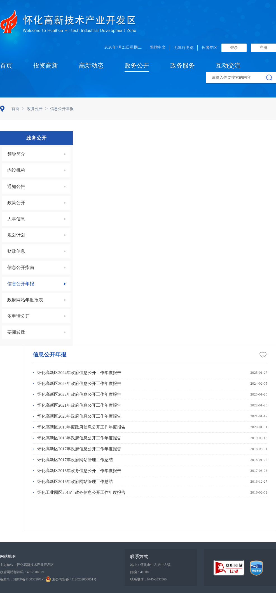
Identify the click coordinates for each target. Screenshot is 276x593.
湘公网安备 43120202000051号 (71, 579)
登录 (234, 48)
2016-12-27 (258, 481)
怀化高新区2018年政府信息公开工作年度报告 (79, 438)
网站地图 (8, 557)
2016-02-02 (258, 492)
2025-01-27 (258, 372)
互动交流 (228, 65)
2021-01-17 (258, 416)
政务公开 (137, 65)
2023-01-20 (258, 394)
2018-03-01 (258, 449)
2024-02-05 (258, 383)
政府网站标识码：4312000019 (22, 572)
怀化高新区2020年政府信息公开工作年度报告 (79, 416)
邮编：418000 (140, 572)
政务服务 (182, 65)
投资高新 (45, 65)
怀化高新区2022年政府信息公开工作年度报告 (79, 394)
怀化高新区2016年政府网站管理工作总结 (75, 481)
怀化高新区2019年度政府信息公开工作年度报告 (81, 427)
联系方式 (139, 557)
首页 (6, 65)
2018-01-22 (258, 460)
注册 (263, 48)
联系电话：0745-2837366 (148, 579)
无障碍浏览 (183, 48)
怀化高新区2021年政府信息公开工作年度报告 (79, 405)
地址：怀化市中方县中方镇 (150, 565)
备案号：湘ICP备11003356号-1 (22, 579)
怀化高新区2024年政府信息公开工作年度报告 (79, 372)
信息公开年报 (49, 354)
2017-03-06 (258, 470)
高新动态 (91, 65)
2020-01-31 (258, 427)
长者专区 (209, 48)
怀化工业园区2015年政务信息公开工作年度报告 (81, 492)
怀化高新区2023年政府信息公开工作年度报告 (79, 383)
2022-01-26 (258, 405)
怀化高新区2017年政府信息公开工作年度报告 (79, 449)
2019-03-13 (258, 438)
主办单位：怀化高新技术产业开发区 (27, 565)
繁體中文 (158, 47)
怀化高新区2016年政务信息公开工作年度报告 (79, 470)
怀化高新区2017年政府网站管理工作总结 (75, 460)
